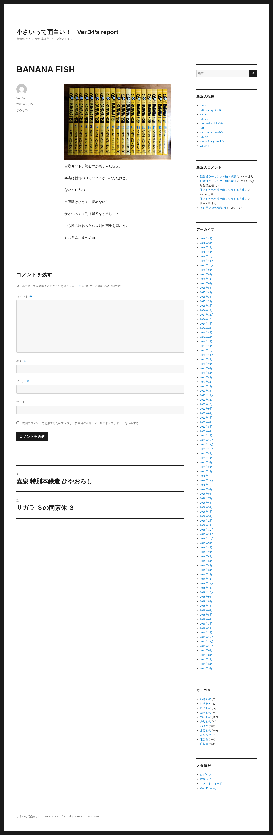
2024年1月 (206, 346)
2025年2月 (206, 301)
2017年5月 (206, 668)
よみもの (22, 110)
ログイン (205, 774)
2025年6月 (206, 283)
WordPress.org (208, 788)
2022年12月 (207, 395)
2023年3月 (206, 381)
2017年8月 (206, 655)
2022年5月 (206, 426)
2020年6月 (206, 502)
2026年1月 (206, 252)
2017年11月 (207, 641)
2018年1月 (206, 632)
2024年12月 (207, 310)
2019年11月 (207, 534)
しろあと (205, 703)
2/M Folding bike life (212, 141)
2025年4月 (206, 292)
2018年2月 (206, 628)
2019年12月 (207, 529)
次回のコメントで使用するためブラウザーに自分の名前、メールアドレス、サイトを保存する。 (81, 423)
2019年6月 (206, 556)
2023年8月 (206, 359)
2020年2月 (206, 520)
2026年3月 (206, 243)
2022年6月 (206, 422)
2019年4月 (206, 565)
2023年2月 (206, 386)
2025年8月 (206, 274)
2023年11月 (207, 355)
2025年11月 (207, 260)
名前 (21, 360)
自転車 (204, 743)
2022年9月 (206, 408)
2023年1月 (206, 390)
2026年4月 (206, 238)
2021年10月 (207, 449)
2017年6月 (206, 663)
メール (22, 381)
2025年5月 (206, 287)
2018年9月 (206, 596)
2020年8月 (206, 493)
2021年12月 (207, 440)
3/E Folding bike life (211, 110)
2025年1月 (206, 305)
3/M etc (204, 118)
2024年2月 (206, 341)
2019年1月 (206, 578)
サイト (20, 401)
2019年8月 (206, 547)
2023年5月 (206, 372)
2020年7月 (206, 498)
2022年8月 (206, 413)
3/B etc (204, 127)
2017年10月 (207, 646)
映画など (205, 734)
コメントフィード (211, 783)
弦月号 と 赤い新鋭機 (213, 207)
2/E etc (204, 136)
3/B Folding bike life (211, 123)
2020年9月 (206, 489)
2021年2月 (206, 466)
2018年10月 (207, 592)
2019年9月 (206, 543)
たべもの (205, 712)
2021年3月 (206, 462)
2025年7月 (206, 278)
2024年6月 (206, 328)
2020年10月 (207, 484)
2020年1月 (206, 525)
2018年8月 (206, 601)
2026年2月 (206, 247)
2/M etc (204, 145)
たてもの (205, 708)
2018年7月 (206, 605)
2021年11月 (207, 444)
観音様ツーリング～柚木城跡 (218, 176)
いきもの (205, 699)
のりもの (205, 721)
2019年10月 (207, 538)
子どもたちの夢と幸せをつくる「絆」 (223, 189)
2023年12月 (207, 350)
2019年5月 (206, 560)
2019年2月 (206, 574)
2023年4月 (206, 377)
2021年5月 (206, 453)
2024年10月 (207, 319)
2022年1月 (206, 435)
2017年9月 (206, 650)
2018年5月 (206, 614)
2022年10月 (207, 404)
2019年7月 (206, 552)
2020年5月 (206, 507)
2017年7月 (206, 659)
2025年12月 (207, 256)
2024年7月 (206, 323)
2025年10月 (207, 265)
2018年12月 (207, 583)
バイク (204, 726)
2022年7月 (206, 417)
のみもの (205, 717)
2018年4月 (206, 619)
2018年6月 (206, 610)
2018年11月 (207, 587)
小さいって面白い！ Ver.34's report (67, 32)
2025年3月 (206, 296)
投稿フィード (208, 779)
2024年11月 (207, 314)
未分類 (204, 739)
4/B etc (204, 105)
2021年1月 (206, 471)
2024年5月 (206, 332)
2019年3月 (206, 569)
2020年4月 (206, 511)
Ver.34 (20, 98)
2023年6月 (206, 368)
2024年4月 (206, 337)
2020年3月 (206, 516)
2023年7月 (206, 363)
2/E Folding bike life (211, 132)
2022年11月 (207, 399)
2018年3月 (206, 623)
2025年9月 (206, 269)
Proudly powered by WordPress (81, 816)
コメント (24, 296)
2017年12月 (207, 637)
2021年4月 (206, 458)
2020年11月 (207, 480)
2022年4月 (206, 431)
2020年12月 (207, 475)
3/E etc (204, 114)
